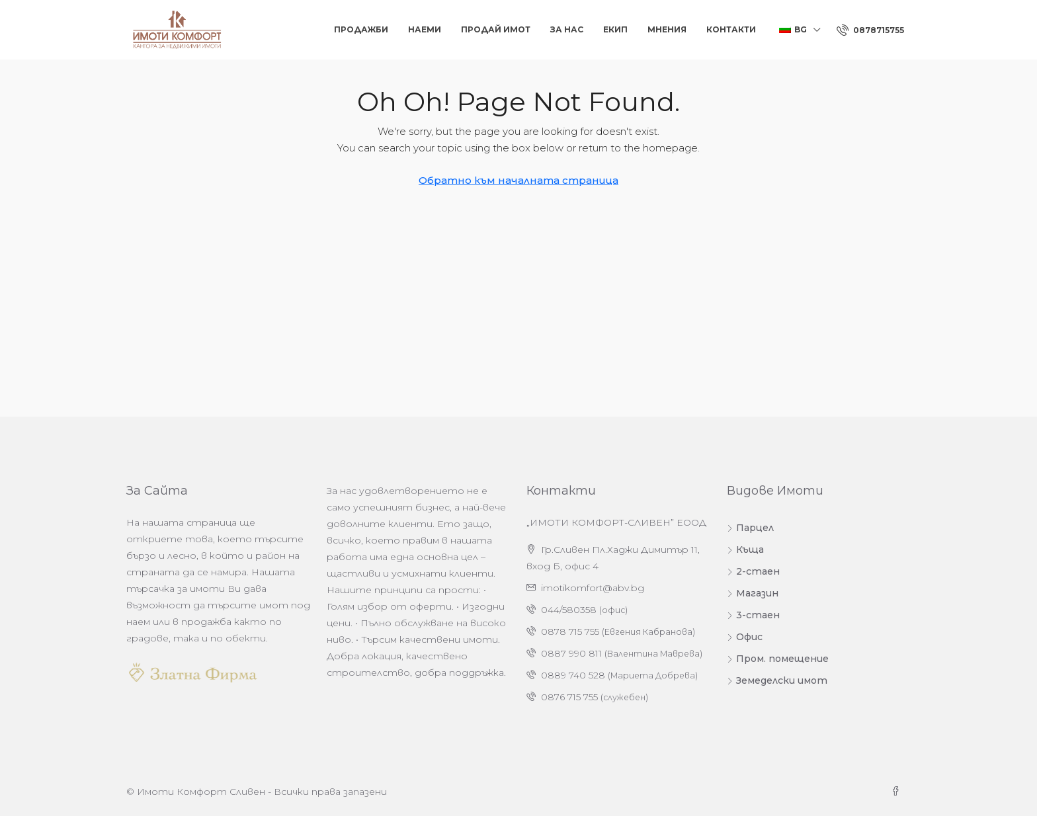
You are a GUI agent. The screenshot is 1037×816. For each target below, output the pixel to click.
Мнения (666, 29)
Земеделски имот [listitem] (777, 680)
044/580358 (569, 610)
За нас (566, 29)
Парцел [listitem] (750, 528)
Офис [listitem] (745, 637)
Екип (615, 29)
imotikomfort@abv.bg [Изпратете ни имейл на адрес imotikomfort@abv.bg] (592, 588)
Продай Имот (495, 29)
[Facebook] (898, 791)
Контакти (731, 29)
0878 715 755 (570, 631)
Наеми (424, 29)
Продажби (361, 29)
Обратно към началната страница (518, 180)
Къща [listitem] (745, 549)
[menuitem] (870, 30)
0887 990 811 (571, 653)
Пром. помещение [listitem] (778, 659)
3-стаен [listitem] (753, 615)
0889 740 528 (573, 675)
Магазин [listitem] (752, 593)
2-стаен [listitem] (753, 571)
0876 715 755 (569, 697)
